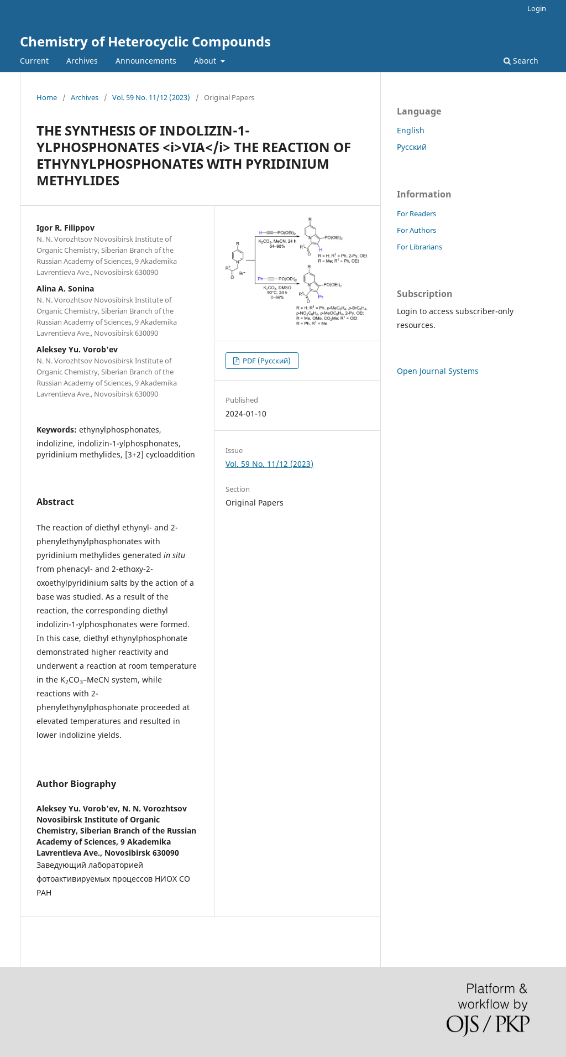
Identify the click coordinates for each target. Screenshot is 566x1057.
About (206, 60)
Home (46, 97)
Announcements (146, 60)
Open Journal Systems (438, 371)
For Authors (416, 230)
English (410, 130)
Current (34, 60)
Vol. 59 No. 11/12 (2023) (151, 97)
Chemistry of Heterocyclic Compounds (145, 41)
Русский (412, 147)
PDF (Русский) (266, 361)
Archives (82, 60)
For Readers (416, 213)
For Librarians (419, 247)
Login (536, 8)
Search (521, 60)
